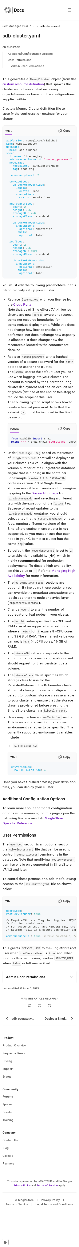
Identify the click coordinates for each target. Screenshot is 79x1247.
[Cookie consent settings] (5, 1242)
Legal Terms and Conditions (54, 1239)
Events (7, 1147)
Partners (8, 1198)
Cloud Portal (22, 332)
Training (8, 1155)
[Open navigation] (69, 10)
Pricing (7, 1096)
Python (14, 456)
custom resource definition (23, 84)
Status (7, 1112)
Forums (8, 1132)
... (34, 26)
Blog (6, 1183)
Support (8, 1104)
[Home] (14, 10)
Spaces (7, 1139)
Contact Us (10, 1175)
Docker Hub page (45, 522)
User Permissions (19, 59)
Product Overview (15, 1080)
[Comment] (49, 1041)
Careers (8, 1191)
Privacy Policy (22, 1220)
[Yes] (30, 1041)
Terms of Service (47, 1220)
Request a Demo (14, 1088)
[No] (39, 1041)
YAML (8, 130)
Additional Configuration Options (30, 53)
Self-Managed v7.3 (15, 26)
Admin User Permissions (27, 66)
